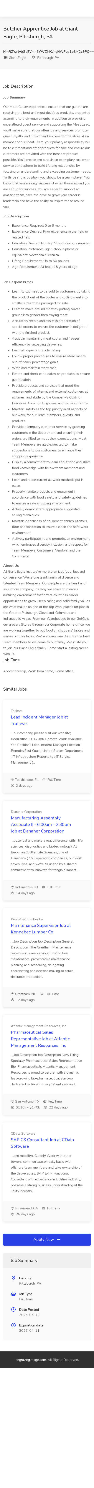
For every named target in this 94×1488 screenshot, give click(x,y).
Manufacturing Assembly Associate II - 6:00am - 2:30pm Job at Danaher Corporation (41, 824)
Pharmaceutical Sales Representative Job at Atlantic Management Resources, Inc (40, 1038)
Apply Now (47, 1239)
